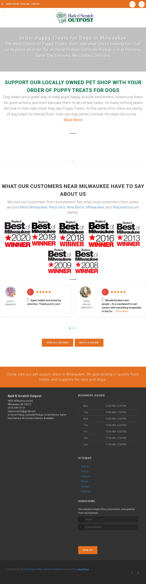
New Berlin (75, 207)
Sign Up (88, 550)
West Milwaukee (33, 207)
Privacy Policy (34, 569)
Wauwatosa (123, 207)
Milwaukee (95, 207)
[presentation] (96, 536)
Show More (122, 311)
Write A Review (89, 342)
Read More (73, 120)
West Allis (57, 207)
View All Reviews (57, 342)
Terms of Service (53, 569)
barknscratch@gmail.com (22, 411)
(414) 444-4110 (16, 408)
